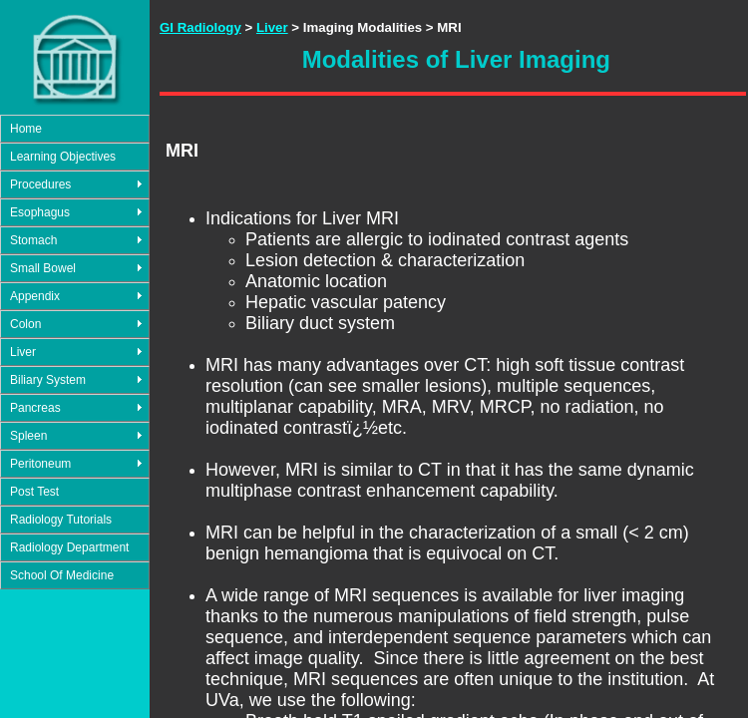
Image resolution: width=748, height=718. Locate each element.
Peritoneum (40, 464)
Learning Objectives (63, 157)
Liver (23, 352)
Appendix (35, 296)
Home (26, 129)
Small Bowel (43, 268)
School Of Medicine (62, 575)
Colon (25, 324)
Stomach (33, 240)
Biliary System (48, 380)
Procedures (40, 184)
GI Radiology (200, 27)
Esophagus (40, 212)
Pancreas (35, 408)
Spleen (28, 436)
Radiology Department (69, 547)
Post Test (34, 492)
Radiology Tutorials (61, 520)
